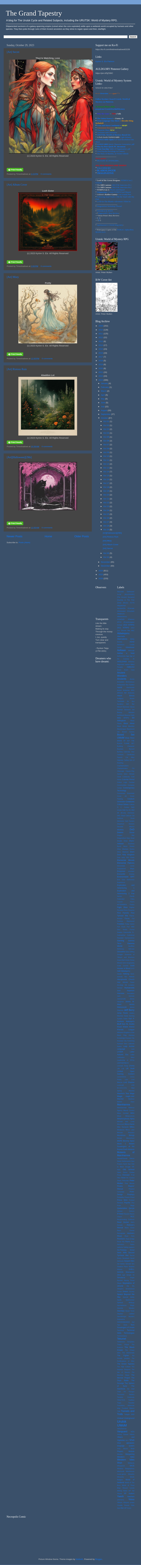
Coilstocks (126, 777)
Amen (119, 670)
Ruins (127, 1242)
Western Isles (126, 1457)
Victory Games (122, 1434)
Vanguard (122, 1431)
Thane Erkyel (123, 1344)
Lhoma (131, 1066)
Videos (132, 1434)
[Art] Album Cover (17, 184)
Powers (127, 1197)
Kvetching (130, 1041)
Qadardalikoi (122, 1208)
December (106, 566)
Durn (132, 852)
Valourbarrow (121, 1429)
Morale (119, 1138)
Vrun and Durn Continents (108, 125)
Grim (124, 963)
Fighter (131, 907)
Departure (120, 824)
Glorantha (121, 952)
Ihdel (119, 990)
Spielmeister (130, 1300)
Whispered (121, 1466)
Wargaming (129, 1454)
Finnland (120, 910)
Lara (132, 1049)
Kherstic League (126, 1030)
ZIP (125, 1508)
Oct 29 (106, 529)
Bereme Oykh (129, 715)
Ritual (119, 1236)
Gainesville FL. (128, 932)
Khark (119, 1027)
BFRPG (126, 718)
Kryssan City (129, 1038)
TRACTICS (121, 1400)
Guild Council (122, 966)
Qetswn (120, 1211)
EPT (132, 877)
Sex (133, 1264)
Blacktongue (121, 729)
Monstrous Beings (126, 1135)
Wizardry (131, 1474)
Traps (119, 1403)
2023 (101, 380)
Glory (127, 952)
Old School (128, 1169)
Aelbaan (121, 650)
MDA (132, 1113)
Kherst (131, 1027)
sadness (120, 1247)
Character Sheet (103, 130)
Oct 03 (106, 429)
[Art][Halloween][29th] (19, 457)
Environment (122, 877)
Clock (119, 777)
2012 (101, 337)
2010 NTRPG (128, 625)
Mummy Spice (128, 1141)
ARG (132, 690)
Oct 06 (106, 441)
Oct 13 (106, 468)
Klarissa (131, 1035)
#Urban (119, 625)
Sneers (125, 1291)
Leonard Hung (122, 1066)
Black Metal (129, 723)
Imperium (130, 991)
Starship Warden (126, 1308)
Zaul (118, 1508)
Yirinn (131, 1499)
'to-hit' (119, 594)
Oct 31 (106, 557)
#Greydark (130, 611)
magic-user (130, 1096)
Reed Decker (123, 1222)
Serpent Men (129, 1261)
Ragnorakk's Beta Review (108, 213)
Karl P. (131, 1019)
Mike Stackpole (123, 1127)
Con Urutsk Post (124, 194)
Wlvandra (120, 1477)
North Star (127, 1164)
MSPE (119, 1141)
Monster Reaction (126, 1132)
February (105, 387)
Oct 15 (106, 475)
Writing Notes (122, 1491)
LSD (132, 1085)
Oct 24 (106, 510)
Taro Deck (122, 1325)
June (103, 402)
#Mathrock (121, 614)
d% (130, 810)
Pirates (120, 1186)
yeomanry (120, 1500)
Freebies (120, 924)
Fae (132, 894)
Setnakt (128, 1264)
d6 (118, 813)
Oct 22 (106, 502)
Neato (119, 1161)
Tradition (131, 1400)
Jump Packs (122, 1013)
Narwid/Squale (122, 1158)
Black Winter (122, 726)
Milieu (132, 1127)
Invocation (130, 993)
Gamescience (129, 938)
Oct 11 (106, 460)
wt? (130, 1491)
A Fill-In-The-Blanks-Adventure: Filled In (113, 201)
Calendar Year (129, 752)
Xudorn (131, 1493)
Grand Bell (121, 960)
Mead (119, 1116)
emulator (131, 871)
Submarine (121, 1319)
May (103, 399)
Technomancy (122, 1336)
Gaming (120, 940)
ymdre (132, 1502)
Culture (131, 804)
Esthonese (130, 879)
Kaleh (126, 1019)
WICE (132, 1466)
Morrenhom (130, 1138)
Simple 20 (130, 1275)
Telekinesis (121, 1342)
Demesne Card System (126, 821)
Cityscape (120, 771)
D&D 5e (125, 810)
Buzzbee (120, 749)
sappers (131, 1247)
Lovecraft (120, 1085)
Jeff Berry (129, 1010)
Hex (125, 977)
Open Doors (122, 1172)
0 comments (46, 174)
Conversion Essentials (126, 793)
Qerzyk (131, 1208)
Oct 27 (106, 522)
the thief (130, 1389)
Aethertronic (121, 656)
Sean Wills (122, 1253)
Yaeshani (130, 1497)
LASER (120, 1052)
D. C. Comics (123, 807)
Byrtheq (120, 752)
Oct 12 (106, 464)
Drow (125, 841)
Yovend (126, 1505)
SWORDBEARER (123, 1322)
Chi (133, 768)
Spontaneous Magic (126, 1305)
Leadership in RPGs (126, 1060)
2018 (101, 361)
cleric (125, 774)
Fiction (132, 904)
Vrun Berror (122, 1448)
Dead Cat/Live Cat (127, 815)
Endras (131, 874)
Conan (119, 788)
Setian (122, 1264)
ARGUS (120, 693)
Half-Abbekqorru (123, 971)
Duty (118, 857)
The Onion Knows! (105, 118)
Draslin (119, 841)
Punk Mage (126, 1205)
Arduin (119, 690)
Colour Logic (122, 782)
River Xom (129, 1236)
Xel (133, 1491)
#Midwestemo (122, 616)
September (106, 414)
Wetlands (131, 1463)
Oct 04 (106, 433)
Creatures (130, 801)
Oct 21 (106, 499)
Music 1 (121, 1144)
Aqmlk (119, 687)
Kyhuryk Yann (122, 1043)
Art (125, 693)
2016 (101, 353)
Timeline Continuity (126, 1397)
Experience (121, 882)
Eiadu (132, 857)
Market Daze (126, 1102)
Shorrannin (130, 1272)
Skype (119, 1283)
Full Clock (121, 927)
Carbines (120, 754)
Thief (119, 1392)
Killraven (120, 1032)
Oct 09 (106, 452)
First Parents (123, 913)
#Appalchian (121, 605)
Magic (119, 1096)
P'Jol (132, 1175)
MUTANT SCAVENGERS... (108, 161)
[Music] (125, 603)
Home (48, 536)
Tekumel (121, 1338)
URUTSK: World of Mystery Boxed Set (113, 135)
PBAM (123, 1178)
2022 (101, 376)
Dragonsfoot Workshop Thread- (109, 206)
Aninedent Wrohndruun (126, 682)
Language (121, 1049)
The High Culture (124, 1367)
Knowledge (121, 1038)
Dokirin (120, 832)
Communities (121, 785)
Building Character (126, 746)
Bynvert (131, 749)
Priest (132, 1197)
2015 (101, 349)
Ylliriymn (126, 1502)
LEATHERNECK (123, 1063)
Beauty (119, 712)
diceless (120, 830)
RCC (132, 1217)
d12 (132, 810)
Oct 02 (106, 425)
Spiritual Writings (126, 1302)
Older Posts (81, 536)
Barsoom (127, 709)
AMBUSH (130, 667)
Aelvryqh (131, 650)
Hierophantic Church (126, 979)
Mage (132, 1093)
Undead (120, 1418)
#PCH (119, 622)
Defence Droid (126, 818)
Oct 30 (106, 553)
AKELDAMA (122, 662)
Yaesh (120, 1496)
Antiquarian (121, 685)
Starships (121, 1311)
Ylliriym (119, 1502)
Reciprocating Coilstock (126, 1219)
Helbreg (126, 974)
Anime (132, 679)
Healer (119, 974)
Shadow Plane (122, 1266)
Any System (130, 685)
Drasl (132, 838)
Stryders (131, 1316)
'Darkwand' (130, 591)
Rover (119, 1241)
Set (118, 1264)
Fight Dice (122, 907)
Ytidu (132, 1505)
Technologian (129, 1333)
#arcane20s (121, 608)
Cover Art (122, 796)
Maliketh (79, 1559)
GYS (132, 968)
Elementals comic (126, 866)
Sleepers (120, 1289)
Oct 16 (106, 479)
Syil (133, 1322)
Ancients (121, 678)
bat (133, 709)
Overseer (126, 1175)
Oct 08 (106, 448)
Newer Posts (14, 536)
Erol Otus (121, 879)
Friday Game (129, 924)
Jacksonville (121, 999)
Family (132, 896)
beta (119, 718)
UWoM (122, 1425)
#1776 (132, 603)
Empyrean (121, 871)
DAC (119, 815)
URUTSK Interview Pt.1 (121, 185)
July (103, 406)
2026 (101, 578)
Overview (104, 93)
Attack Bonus (126, 696)
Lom (126, 1079)
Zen (122, 1508)
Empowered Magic (126, 868)
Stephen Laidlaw (126, 1314)
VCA (132, 1432)
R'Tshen (120, 1214)
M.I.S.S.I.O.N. (122, 1088)
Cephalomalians (123, 766)
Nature (132, 1158)
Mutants (131, 1149)
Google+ (120, 954)
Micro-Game (129, 1124)
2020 (101, 368)
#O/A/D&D (121, 619)
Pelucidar (125, 1180)
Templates (130, 1342)
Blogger (98, 1559)
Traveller (131, 1403)
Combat (131, 782)
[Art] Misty (13, 277)
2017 (101, 357)
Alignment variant (123, 664)
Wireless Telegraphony (126, 1468)
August (104, 410)
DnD (132, 829)
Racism (126, 1214)
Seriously (120, 1261)
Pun (133, 1203)
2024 (101, 571)
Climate (131, 774)
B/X (127, 704)
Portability (120, 1197)
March (104, 391)
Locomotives (121, 1077)
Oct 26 (106, 518)
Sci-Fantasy (122, 1250)
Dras (128, 838)
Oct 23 (106, 506)
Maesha (131, 1091)
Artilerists (131, 693)
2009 (101, 326)
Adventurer (130, 647)
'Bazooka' (120, 591)
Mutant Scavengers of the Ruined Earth (126, 1147)
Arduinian (126, 690)
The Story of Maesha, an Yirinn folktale (113, 154)
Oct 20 (106, 495)
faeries (119, 896)
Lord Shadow (128, 1082)
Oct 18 (106, 487)
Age (127, 656)
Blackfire (131, 726)
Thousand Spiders (126, 1394)
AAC (132, 630)
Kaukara (120, 1021)
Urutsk (121, 1421)
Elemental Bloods (126, 860)
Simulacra (121, 1278)
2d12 (132, 628)
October (105, 418)
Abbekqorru (123, 633)
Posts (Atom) (24, 542)
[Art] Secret (13, 51)
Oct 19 (106, 491)
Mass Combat (123, 1113)
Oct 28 (106, 526)
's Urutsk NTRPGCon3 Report (114, 192)
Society (131, 1291)
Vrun (131, 1440)
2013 (101, 341)
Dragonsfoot (121, 838)
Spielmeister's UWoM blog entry (110, 225)
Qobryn (131, 1211)
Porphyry (130, 1194)
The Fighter (123, 1355)
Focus (127, 918)
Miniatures (121, 1130)
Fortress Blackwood (126, 921)
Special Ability (128, 1297)
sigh (123, 1275)
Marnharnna (123, 1104)
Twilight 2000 (129, 1414)
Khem (125, 1027)
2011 (101, 333)
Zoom (129, 1508)
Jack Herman (126, 996)
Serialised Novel (128, 1258)
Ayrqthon (120, 704)
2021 (101, 372)
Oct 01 (106, 421)
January (105, 383)
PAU (118, 1178)
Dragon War (126, 835)
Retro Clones (126, 1230)
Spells (119, 1300)
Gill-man (131, 949)
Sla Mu (130, 1286)
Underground (129, 1418)
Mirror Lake (130, 1130)
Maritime (131, 1099)
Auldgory (120, 698)
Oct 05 (106, 437)
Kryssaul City (122, 1041)
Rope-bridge (130, 1239)
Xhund (119, 1493)
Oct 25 (106, 514)
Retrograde (121, 1233)
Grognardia (130, 963)
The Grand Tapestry (34, 13)
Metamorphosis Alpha (126, 1119)
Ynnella (119, 1505)
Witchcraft (120, 1471)
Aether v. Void (126, 653)
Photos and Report (117, 190)
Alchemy (131, 661)
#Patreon (131, 619)
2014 (101, 345)
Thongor (131, 1392)
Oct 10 (106, 456)
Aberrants (121, 636)
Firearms (131, 910)
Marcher (120, 1099)
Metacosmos (129, 1116)
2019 (101, 364)
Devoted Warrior (126, 826)
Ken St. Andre (128, 1024)
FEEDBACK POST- (105, 211)
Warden (120, 1454)
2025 (101, 574)
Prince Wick (122, 1200)
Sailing (126, 1247)
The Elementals (128, 1353)
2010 (101, 330)
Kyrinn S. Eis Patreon (104, 61)
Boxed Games (128, 732)
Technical (120, 1330)
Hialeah (131, 977)
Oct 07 (106, 444)
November (106, 562)
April (103, 395)
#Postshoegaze (129, 622)
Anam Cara (129, 670)
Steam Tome (129, 1311)
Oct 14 (106, 471)
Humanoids (129, 988)
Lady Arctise (128, 1046)
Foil (133, 918)
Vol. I (127, 1440)
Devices (131, 824)
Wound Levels (128, 1488)
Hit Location (129, 985)
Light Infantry (125, 137)
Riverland (121, 1239)
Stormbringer (121, 1316)
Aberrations (122, 639)
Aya (133, 701)
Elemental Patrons (126, 863)
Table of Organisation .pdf (119, 149)
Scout (132, 1250)
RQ (123, 1241)
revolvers (130, 1233)
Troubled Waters (128, 1408)
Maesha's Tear (123, 1093)
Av (128, 701)
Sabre (132, 1244)
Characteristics (122, 768)
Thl (125, 1392)
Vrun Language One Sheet (108, 121)
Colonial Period (128, 779)
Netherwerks (126, 1161)
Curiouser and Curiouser (106, 132)
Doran (132, 832)
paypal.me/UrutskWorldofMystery (110, 109)
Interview (120, 993)
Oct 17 (106, 483)
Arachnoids (130, 687)
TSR (118, 1411)
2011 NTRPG (123, 628)
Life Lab (120, 1068)
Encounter (121, 874)
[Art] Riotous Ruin (17, 369)
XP (125, 1493)
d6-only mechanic (127, 813)
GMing (132, 952)
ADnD (132, 642)
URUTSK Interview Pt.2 (121, 187)
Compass (131, 785)
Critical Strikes (123, 804)
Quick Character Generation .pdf (115, 144)
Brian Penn (129, 738)
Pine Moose (129, 1183)
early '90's (125, 857)
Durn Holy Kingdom (126, 855)
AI (133, 659)
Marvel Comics (128, 1110)
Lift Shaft (130, 1069)
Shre (119, 1275)
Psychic (127, 1203)
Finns (125, 910)
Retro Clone (129, 1228)
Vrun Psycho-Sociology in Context (111, 151)
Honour (119, 988)
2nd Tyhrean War (123, 630)
